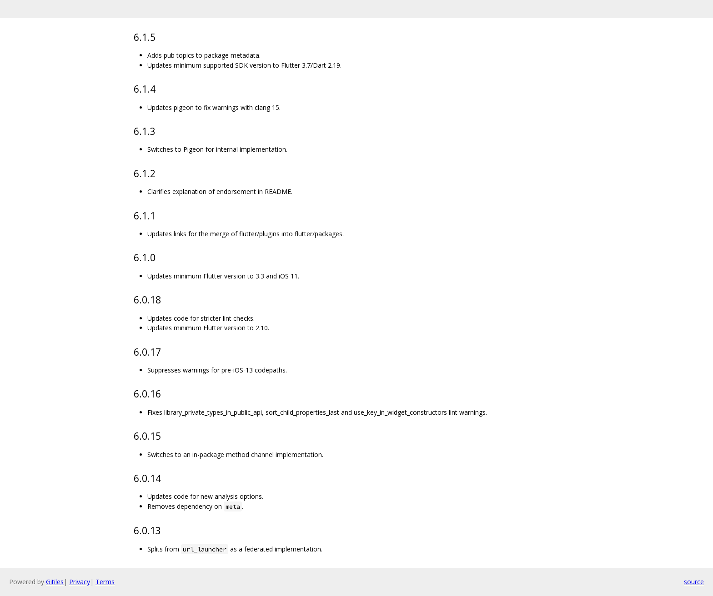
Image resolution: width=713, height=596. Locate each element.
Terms (105, 581)
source (694, 581)
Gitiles (55, 581)
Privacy (79, 581)
